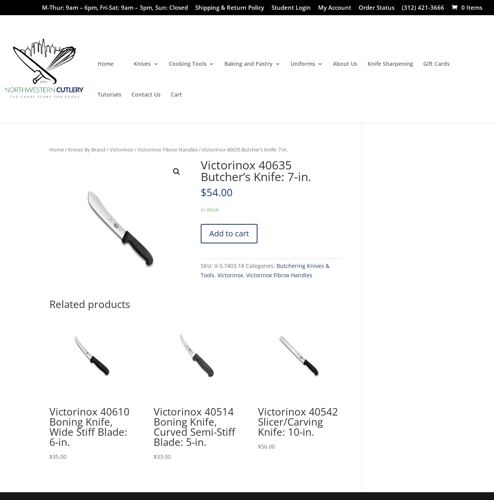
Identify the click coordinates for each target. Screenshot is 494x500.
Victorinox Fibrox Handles (168, 149)
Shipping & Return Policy (229, 8)
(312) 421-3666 (423, 8)
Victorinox (121, 149)
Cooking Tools (188, 64)
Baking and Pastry (248, 64)
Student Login (291, 8)
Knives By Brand (86, 149)
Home (106, 64)
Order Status (376, 8)
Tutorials (109, 95)
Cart (176, 95)
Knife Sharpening (390, 64)
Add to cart (229, 233)
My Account (334, 8)
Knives (142, 64)
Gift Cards (436, 64)
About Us (345, 64)
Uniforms (303, 64)
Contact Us (146, 95)
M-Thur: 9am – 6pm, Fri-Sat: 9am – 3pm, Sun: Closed (115, 8)
